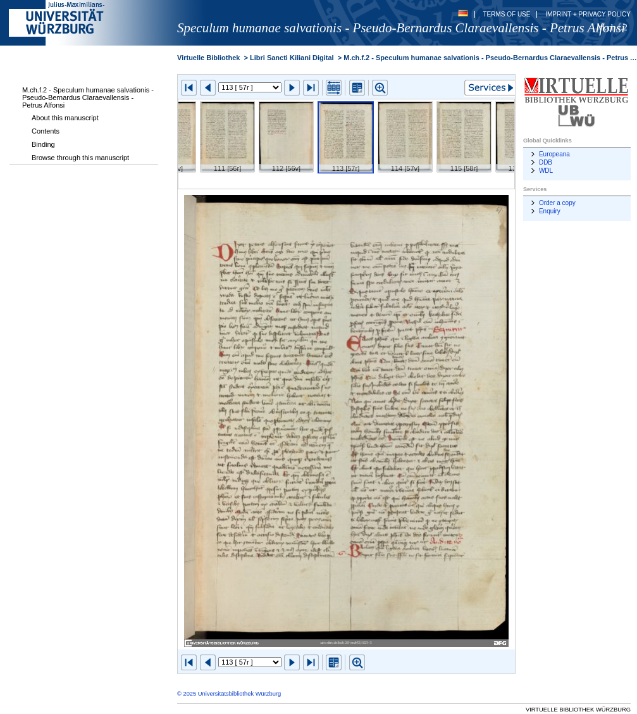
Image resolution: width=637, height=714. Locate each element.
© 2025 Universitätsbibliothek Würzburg (229, 694)
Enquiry (549, 211)
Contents (45, 131)
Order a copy (557, 202)
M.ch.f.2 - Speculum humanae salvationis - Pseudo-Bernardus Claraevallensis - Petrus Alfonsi (88, 97)
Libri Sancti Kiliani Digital (292, 57)
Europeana (554, 154)
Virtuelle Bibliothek (208, 57)
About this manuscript (65, 118)
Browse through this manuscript (80, 157)
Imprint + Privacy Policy (588, 14)
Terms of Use (506, 14)
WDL (546, 170)
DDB (545, 162)
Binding (43, 144)
